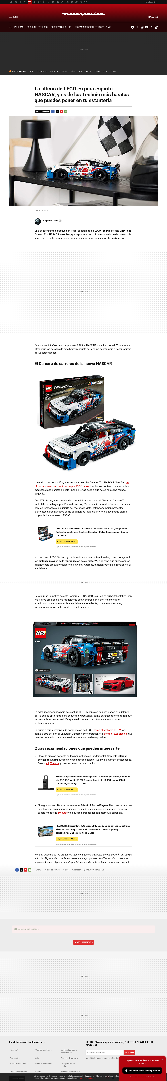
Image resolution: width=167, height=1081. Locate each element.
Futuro (38, 1072)
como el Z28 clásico (115, 733)
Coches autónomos (18, 1072)
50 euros (63, 812)
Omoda (113, 71)
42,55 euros (52, 763)
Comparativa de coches (68, 1064)
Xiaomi (88, 71)
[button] (52, 220)
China (73, 71)
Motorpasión (83, 13)
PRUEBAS (19, 27)
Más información (86, 1078)
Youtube (146, 27)
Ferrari (97, 71)
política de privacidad (118, 1058)
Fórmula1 (14, 1050)
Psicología (54, 71)
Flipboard (61, 111)
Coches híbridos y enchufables (69, 1051)
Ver (85, 942)
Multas (64, 71)
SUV (37, 1058)
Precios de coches (43, 1063)
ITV (80, 71)
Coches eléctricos (43, 1050)
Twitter (151, 27)
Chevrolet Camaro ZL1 (95, 870)
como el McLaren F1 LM (107, 730)
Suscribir (129, 1052)
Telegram (132, 27)
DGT (31, 71)
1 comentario (44, 111)
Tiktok (156, 27)
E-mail (65, 111)
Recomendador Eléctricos (92, 27)
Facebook (137, 27)
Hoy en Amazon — (67, 541)
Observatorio (58, 27)
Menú (16, 17)
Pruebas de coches (69, 1058)
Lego (67, 870)
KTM (105, 71)
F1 (70, 27)
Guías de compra (52, 870)
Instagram (142, 27)
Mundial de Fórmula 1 (70, 1072)
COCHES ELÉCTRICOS (37, 27)
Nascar (77, 870)
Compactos (15, 1058)
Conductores (42, 71)
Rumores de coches (19, 1063)
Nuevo (150, 17)
